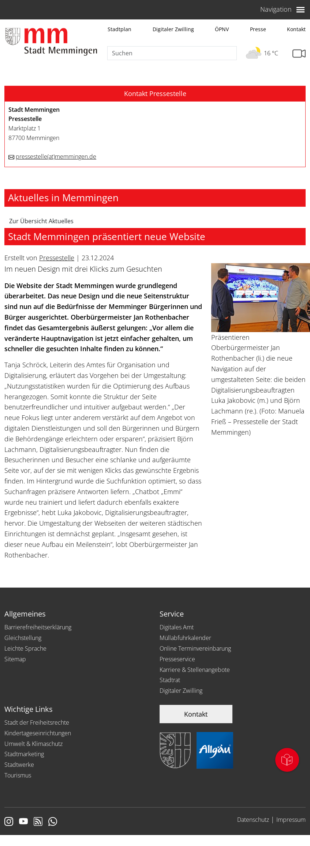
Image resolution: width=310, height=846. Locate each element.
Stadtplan (119, 29)
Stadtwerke (19, 765)
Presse (258, 29)
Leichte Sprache (25, 648)
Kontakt (296, 29)
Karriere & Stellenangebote (195, 670)
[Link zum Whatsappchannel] (52, 822)
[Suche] (171, 53)
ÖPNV (222, 29)
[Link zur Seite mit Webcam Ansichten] (299, 53)
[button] (155, 94)
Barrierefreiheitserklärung (37, 627)
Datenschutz (253, 820)
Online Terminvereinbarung (195, 648)
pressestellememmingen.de (56, 156)
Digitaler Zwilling (173, 29)
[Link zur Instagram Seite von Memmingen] (8, 822)
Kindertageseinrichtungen (37, 733)
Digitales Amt (177, 627)
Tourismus (17, 775)
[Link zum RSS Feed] (38, 822)
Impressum (291, 820)
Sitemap (15, 659)
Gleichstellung (22, 638)
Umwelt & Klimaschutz (33, 744)
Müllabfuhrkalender (185, 638)
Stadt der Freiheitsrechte (36, 722)
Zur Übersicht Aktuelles (41, 221)
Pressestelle (56, 257)
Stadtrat (170, 680)
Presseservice (177, 659)
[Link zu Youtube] (23, 822)
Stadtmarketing (24, 754)
